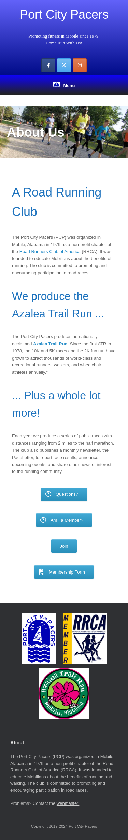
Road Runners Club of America (50, 251)
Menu (64, 85)
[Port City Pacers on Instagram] (80, 65)
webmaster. (68, 803)
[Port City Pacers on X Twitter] (64, 65)
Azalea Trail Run (50, 343)
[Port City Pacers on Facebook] (48, 65)
